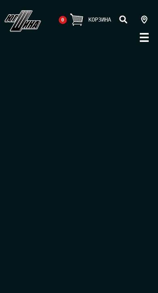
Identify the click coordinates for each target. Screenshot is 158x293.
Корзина (99, 19)
